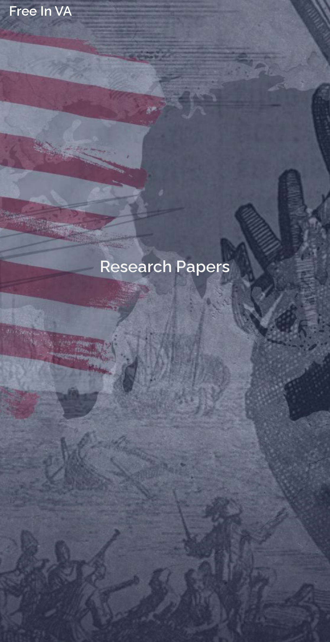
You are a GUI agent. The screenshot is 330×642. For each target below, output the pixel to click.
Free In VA (40, 11)
